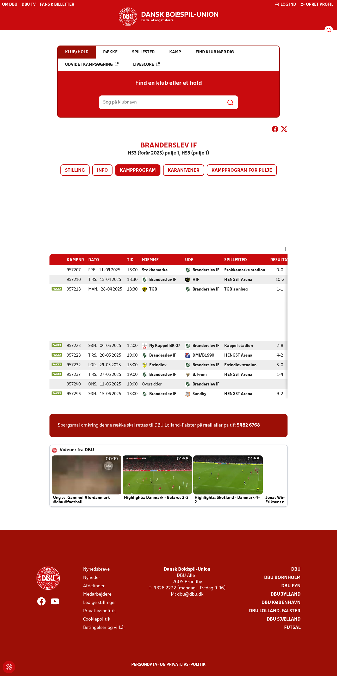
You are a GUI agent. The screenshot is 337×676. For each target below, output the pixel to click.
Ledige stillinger (99, 603)
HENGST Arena (238, 280)
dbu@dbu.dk (190, 594)
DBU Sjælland (284, 619)
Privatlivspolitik (99, 611)
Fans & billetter (57, 5)
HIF (195, 280)
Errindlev (157, 365)
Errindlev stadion (240, 365)
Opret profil (316, 4)
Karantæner (183, 170)
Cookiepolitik (96, 619)
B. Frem (199, 375)
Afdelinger (94, 586)
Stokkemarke (155, 270)
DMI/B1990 (203, 355)
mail (208, 425)
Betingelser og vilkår (104, 628)
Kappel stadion (238, 346)
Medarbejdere (97, 594)
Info (102, 170)
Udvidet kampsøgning (91, 64)
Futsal (292, 628)
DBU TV (29, 5)
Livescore (146, 64)
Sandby (199, 394)
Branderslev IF (206, 270)
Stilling (75, 170)
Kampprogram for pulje (241, 170)
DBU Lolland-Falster (275, 611)
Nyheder (91, 578)
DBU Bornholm (282, 578)
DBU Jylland (286, 594)
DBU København (281, 603)
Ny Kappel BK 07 (164, 346)
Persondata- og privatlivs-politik (168, 665)
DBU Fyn (291, 586)
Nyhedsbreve (96, 569)
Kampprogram (138, 170)
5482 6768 (248, 425)
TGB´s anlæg (236, 289)
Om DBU (9, 5)
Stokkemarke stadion (244, 270)
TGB (153, 289)
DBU (296, 569)
